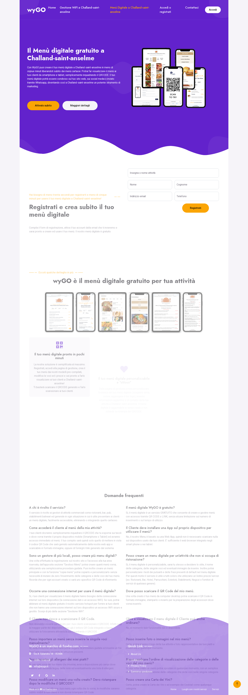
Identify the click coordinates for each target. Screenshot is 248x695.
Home (52, 8)
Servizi (215, 689)
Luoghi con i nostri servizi (194, 689)
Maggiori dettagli (80, 106)
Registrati (195, 208)
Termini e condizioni (141, 672)
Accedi (213, 10)
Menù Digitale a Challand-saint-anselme (129, 10)
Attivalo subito (43, 106)
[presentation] (152, 209)
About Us (136, 654)
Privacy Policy (138, 666)
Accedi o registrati (165, 10)
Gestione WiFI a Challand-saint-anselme (80, 10)
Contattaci (191, 8)
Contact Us (137, 660)
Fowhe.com (51, 689)
